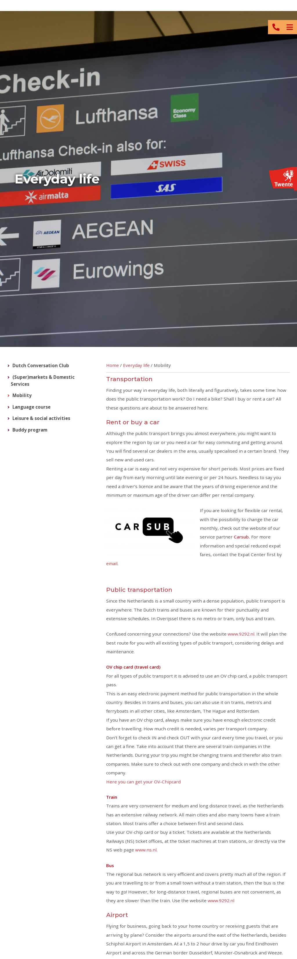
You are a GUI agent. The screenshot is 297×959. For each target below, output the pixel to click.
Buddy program (29, 430)
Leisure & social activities (41, 418)
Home (112, 365)
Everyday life (136, 365)
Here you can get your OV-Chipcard (143, 782)
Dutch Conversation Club (40, 365)
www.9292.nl (221, 900)
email (111, 563)
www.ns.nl (146, 850)
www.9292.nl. (242, 634)
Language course (31, 407)
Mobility (22, 395)
